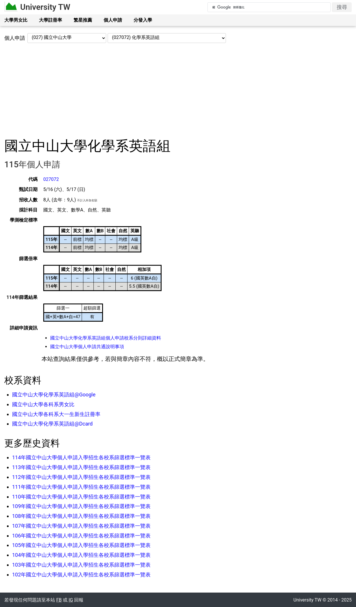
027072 (51, 179)
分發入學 (143, 20)
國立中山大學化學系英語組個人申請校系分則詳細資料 (105, 338)
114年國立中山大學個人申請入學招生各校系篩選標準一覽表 (81, 457)
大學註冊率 (50, 20)
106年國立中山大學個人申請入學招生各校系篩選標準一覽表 (81, 536)
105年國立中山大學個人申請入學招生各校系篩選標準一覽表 (81, 545)
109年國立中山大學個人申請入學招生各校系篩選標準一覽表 (81, 506)
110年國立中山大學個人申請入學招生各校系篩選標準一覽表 (81, 497)
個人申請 (113, 20)
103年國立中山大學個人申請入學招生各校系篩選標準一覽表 (81, 565)
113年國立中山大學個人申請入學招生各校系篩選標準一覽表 (81, 467)
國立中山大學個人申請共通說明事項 (87, 346)
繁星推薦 (83, 20)
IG (71, 600)
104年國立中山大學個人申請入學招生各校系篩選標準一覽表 (81, 555)
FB (59, 600)
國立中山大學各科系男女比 (43, 404)
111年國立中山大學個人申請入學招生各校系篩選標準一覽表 (81, 487)
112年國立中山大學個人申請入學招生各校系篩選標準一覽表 (81, 477)
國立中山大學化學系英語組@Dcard (52, 424)
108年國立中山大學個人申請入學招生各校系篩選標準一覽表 (81, 516)
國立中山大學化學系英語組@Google (53, 394)
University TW (45, 7)
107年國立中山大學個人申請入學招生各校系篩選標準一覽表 (81, 526)
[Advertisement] (178, 90)
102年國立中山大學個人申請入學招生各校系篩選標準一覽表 (81, 575)
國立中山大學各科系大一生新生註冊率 (56, 414)
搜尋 (342, 7)
